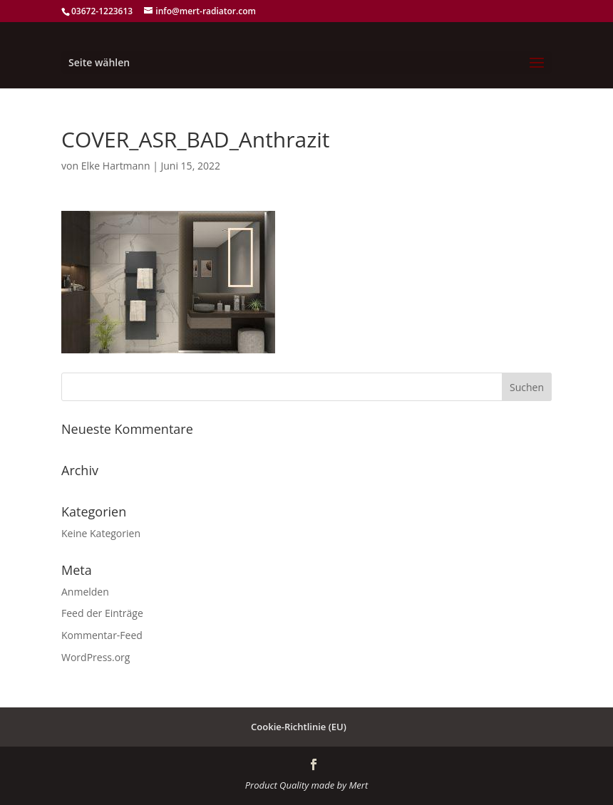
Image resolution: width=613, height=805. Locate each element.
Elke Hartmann (115, 165)
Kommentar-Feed (102, 635)
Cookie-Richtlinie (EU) (298, 726)
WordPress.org (95, 657)
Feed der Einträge (102, 613)
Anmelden (85, 591)
